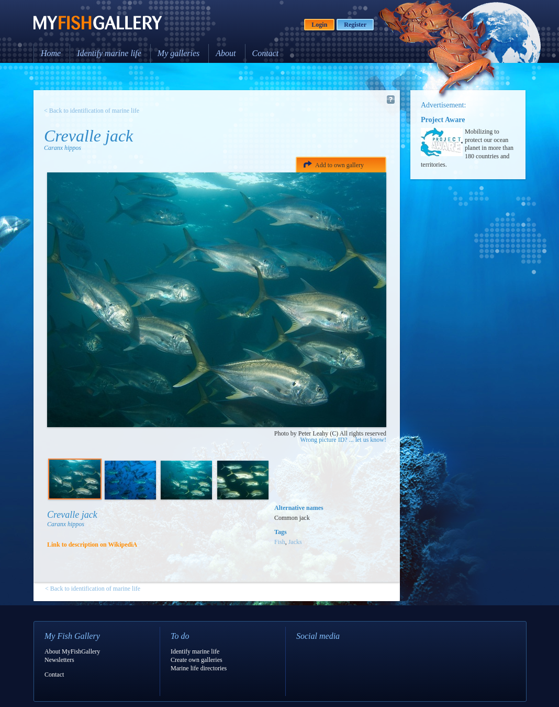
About (226, 53)
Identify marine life (109, 53)
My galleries (178, 53)
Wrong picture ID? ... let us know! (343, 439)
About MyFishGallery (72, 651)
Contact (265, 53)
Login (319, 24)
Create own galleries (196, 660)
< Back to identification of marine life (91, 110)
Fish (279, 542)
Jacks (295, 542)
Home (51, 53)
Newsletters (59, 660)
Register (355, 24)
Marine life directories (199, 668)
